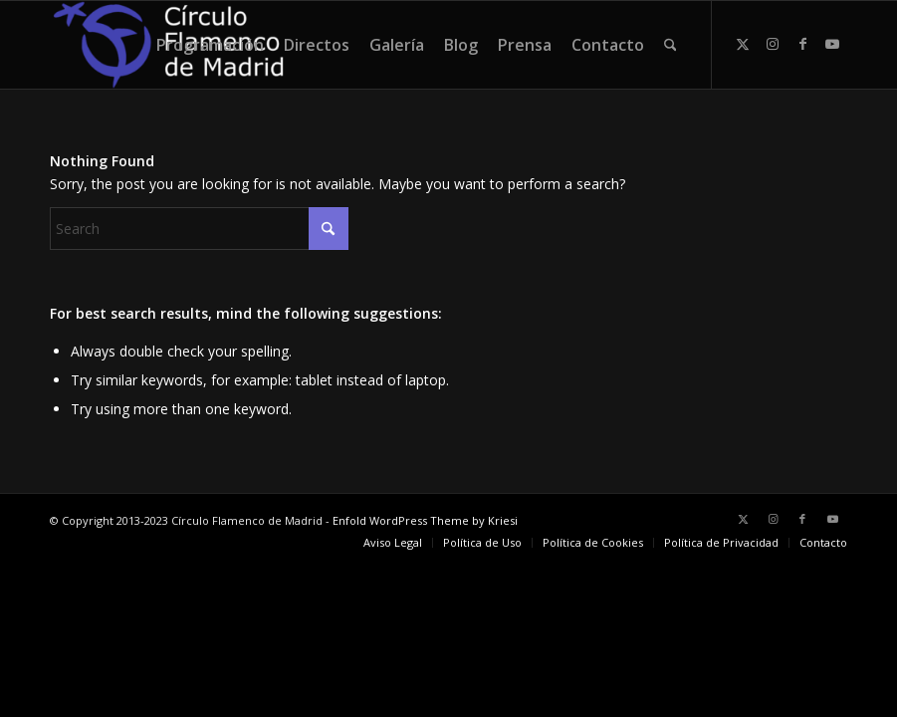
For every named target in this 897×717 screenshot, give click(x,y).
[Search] (670, 45)
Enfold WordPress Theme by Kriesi (425, 520)
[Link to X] (743, 44)
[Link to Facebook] (802, 44)
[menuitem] (210, 45)
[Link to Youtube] (832, 44)
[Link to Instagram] (772, 44)
